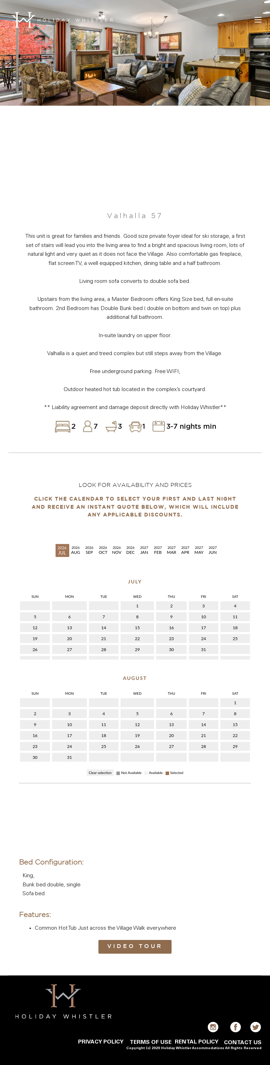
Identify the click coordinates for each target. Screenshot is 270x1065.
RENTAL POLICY (196, 1042)
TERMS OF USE (151, 1042)
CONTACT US (243, 1043)
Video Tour (135, 946)
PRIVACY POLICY (100, 1042)
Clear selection (100, 772)
